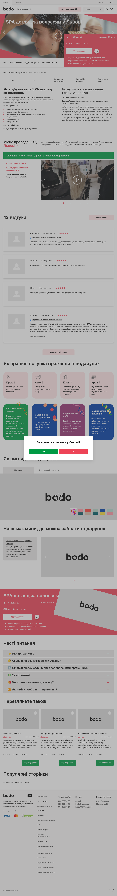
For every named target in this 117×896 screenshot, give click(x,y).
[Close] (90, 439)
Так (43, 451)
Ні (73, 451)
